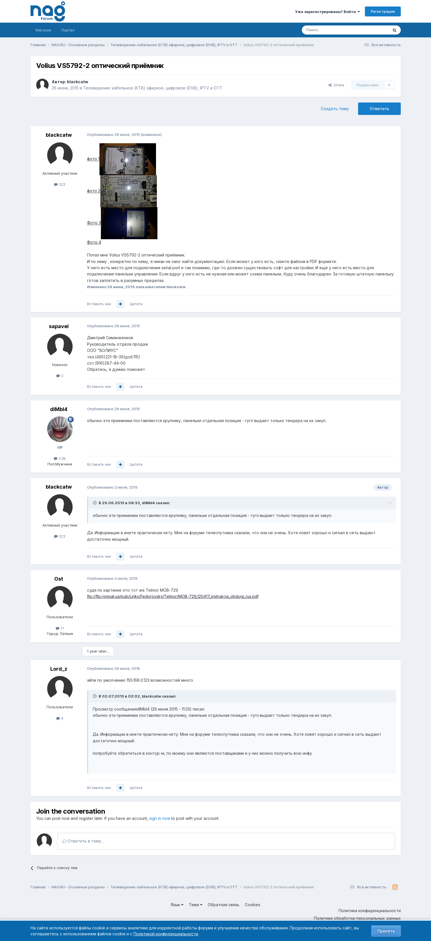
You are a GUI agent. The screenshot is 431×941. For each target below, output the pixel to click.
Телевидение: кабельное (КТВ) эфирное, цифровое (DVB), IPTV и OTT (152, 87)
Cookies (252, 904)
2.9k (60, 458)
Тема (195, 904)
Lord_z (58, 669)
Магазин (43, 30)
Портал (68, 30)
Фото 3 (94, 223)
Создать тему (335, 108)
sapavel (59, 326)
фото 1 (93, 159)
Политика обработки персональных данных (357, 918)
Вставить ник (99, 303)
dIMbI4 (59, 409)
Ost (58, 579)
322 (60, 184)
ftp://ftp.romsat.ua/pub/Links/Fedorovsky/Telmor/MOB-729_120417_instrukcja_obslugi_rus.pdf (173, 596)
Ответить (379, 108)
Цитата (136, 303)
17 (60, 628)
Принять (386, 931)
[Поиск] (329, 30)
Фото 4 (94, 242)
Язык (177, 904)
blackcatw (77, 81)
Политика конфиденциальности (370, 910)
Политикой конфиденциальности (165, 933)
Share (336, 85)
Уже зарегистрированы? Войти (327, 11)
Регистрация (383, 11)
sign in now (159, 818)
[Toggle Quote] (95, 503)
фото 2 (93, 191)
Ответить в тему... (83, 841)
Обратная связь (223, 904)
